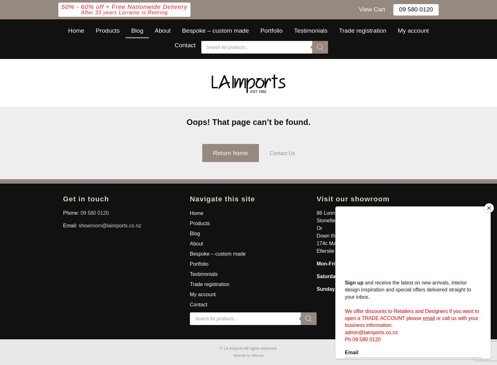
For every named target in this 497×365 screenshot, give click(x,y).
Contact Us (282, 153)
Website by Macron (248, 355)
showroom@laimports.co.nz (110, 225)
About (163, 30)
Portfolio (271, 30)
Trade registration (362, 30)
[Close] (489, 208)
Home (76, 30)
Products (108, 30)
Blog (137, 30)
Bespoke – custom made (215, 30)
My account (413, 30)
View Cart (372, 9)
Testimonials (311, 30)
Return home (230, 153)
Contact (185, 45)
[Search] (320, 47)
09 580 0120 (416, 9)
